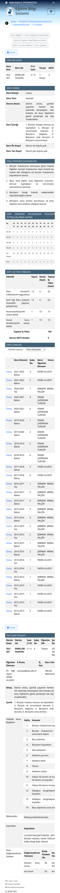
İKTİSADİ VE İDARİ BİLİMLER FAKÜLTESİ (35, 21)
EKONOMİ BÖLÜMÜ (21, 24)
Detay (9, 371)
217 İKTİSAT (37, 24)
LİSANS (13, 21)
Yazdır (11, 52)
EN (53, 2)
